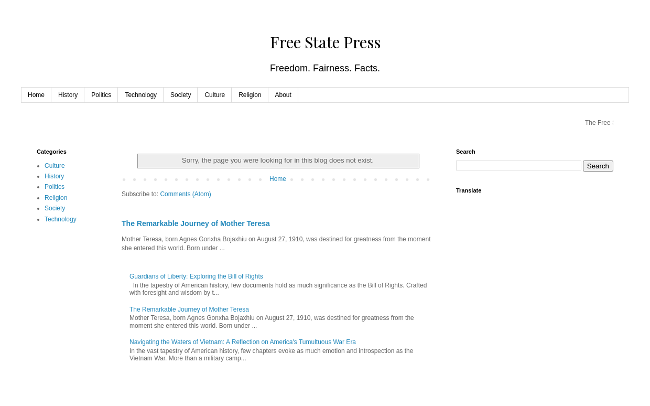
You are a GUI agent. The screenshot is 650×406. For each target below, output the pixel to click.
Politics (101, 95)
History (68, 95)
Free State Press (325, 41)
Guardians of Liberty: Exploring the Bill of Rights (196, 276)
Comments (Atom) (185, 194)
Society (180, 95)
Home (36, 95)
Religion (250, 95)
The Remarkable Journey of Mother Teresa (196, 223)
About (283, 95)
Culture (214, 95)
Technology (141, 95)
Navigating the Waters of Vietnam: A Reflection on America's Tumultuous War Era (242, 342)
